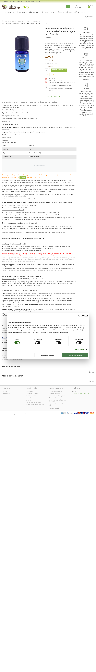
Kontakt (38, 1)
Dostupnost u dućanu (53, 96)
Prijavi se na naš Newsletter (80, 393)
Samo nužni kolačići (47, 355)
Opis (3, 102)
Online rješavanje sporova (57, 398)
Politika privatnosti (54, 406)
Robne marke (79, 12)
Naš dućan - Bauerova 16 (33, 402)
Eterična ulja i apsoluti (34, 21)
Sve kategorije (8, 12)
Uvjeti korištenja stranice (56, 404)
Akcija (61, 12)
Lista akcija (5, 1)
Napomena (25, 102)
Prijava (23, 177)
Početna (2, 21)
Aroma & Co (21, 12)
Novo (69, 12)
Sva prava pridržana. (24, 414)
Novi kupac (6, 394)
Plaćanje (19, 1)
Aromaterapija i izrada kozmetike (15, 21)
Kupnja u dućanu (51, 102)
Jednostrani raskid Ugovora (57, 396)
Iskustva (17, 102)
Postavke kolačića (54, 408)
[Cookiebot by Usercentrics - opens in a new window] (80, 316)
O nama (28, 400)
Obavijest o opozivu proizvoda (35, 404)
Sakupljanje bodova (32, 394)
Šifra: (46, 41)
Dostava (12, 1)
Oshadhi (48, 37)
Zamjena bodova (29, 1)
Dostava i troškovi (54, 394)
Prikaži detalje (79, 349)
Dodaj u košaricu (58, 70)
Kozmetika (34, 12)
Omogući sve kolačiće (75, 355)
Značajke (9, 102)
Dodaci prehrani (48, 12)
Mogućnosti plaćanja (55, 391)
